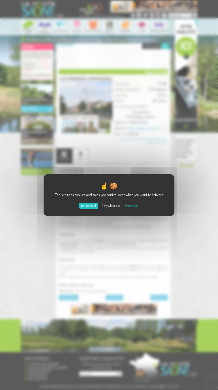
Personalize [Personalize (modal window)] (131, 205)
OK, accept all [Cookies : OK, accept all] (88, 205)
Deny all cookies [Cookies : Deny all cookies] (111, 205)
